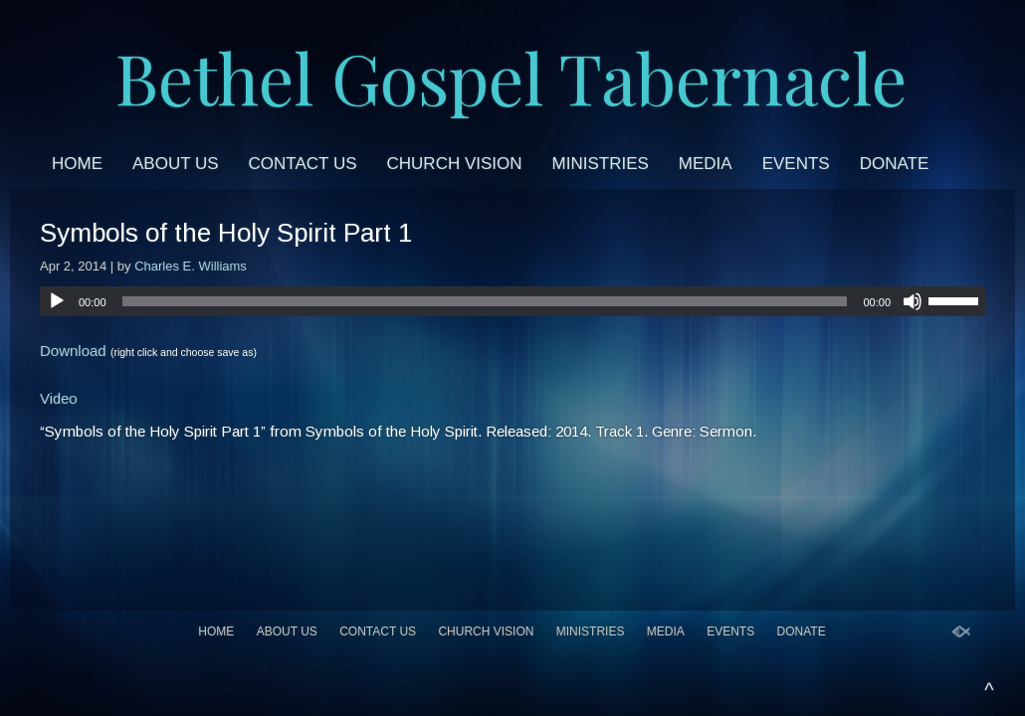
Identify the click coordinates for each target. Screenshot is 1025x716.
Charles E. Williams (190, 266)
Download (73, 350)
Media (705, 163)
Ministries (600, 163)
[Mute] (912, 301)
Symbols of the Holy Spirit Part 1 (226, 233)
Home (77, 163)
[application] (512, 301)
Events (796, 163)
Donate (894, 163)
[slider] (485, 301)
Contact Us (303, 163)
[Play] (57, 301)
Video (59, 398)
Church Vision (454, 163)
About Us (175, 163)
